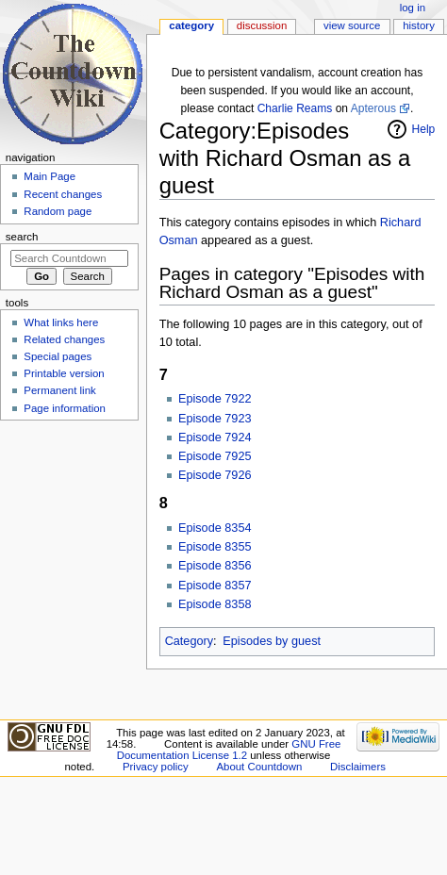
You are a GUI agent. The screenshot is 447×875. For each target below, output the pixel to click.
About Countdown (259, 766)
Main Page (49, 176)
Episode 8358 (215, 604)
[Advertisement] (69, 568)
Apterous (373, 108)
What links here (61, 322)
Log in (412, 7)
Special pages (57, 356)
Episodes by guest (272, 641)
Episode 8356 (215, 565)
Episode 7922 (215, 398)
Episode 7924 (215, 437)
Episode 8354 (215, 528)
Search (22, 236)
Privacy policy (156, 766)
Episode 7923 (215, 418)
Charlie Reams (295, 108)
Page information (65, 408)
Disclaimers (358, 766)
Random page (57, 211)
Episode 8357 (215, 585)
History (419, 25)
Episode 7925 (215, 456)
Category (189, 641)
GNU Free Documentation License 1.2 (229, 749)
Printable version (64, 373)
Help (424, 129)
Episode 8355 (215, 546)
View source (351, 25)
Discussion (262, 25)
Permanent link (59, 390)
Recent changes (63, 194)
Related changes (64, 339)
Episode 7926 (215, 475)
